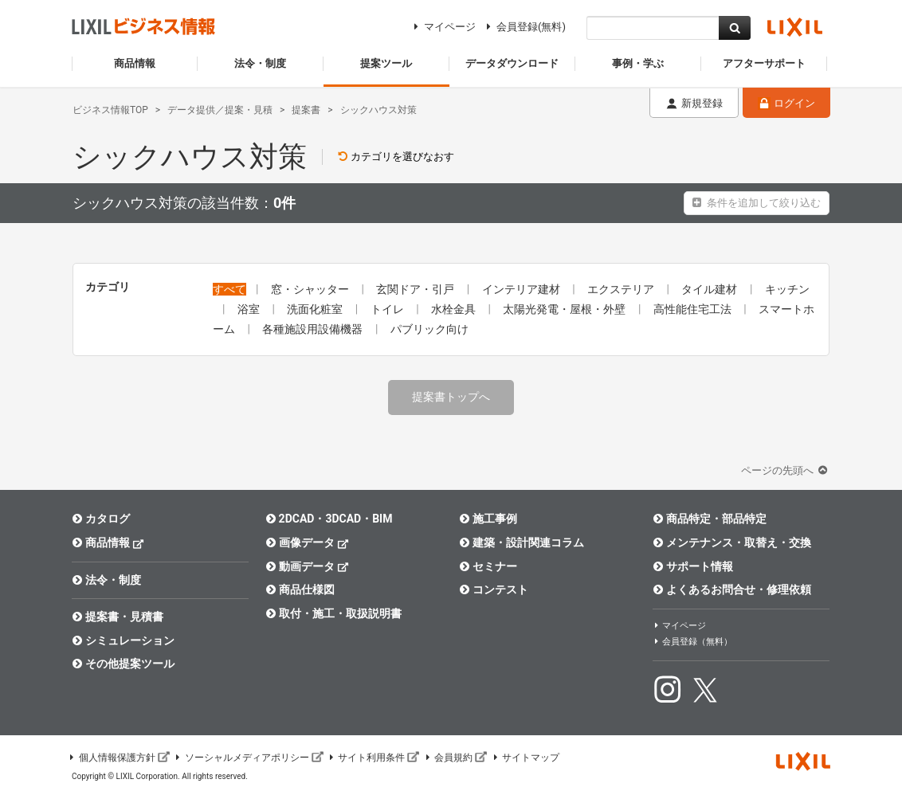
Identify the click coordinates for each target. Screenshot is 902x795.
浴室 (249, 309)
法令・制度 (106, 580)
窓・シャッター (311, 289)
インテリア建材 (522, 289)
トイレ (388, 309)
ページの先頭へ (785, 470)
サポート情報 (693, 566)
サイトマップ (525, 757)
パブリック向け (429, 329)
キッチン (787, 289)
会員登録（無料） (692, 641)
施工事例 (488, 518)
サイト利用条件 (373, 757)
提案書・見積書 (117, 616)
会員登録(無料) (524, 27)
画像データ (307, 542)
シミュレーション (123, 640)
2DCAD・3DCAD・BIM (328, 518)
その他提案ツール (123, 663)
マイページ (443, 27)
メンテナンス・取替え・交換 (732, 542)
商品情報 (108, 542)
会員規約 (455, 757)
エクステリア (622, 289)
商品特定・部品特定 (710, 518)
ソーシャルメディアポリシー (249, 757)
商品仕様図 (300, 589)
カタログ (101, 518)
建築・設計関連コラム (521, 542)
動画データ (307, 566)
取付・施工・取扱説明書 (333, 613)
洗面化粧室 (316, 309)
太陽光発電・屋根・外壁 (565, 309)
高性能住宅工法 (693, 309)
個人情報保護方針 (119, 757)
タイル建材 (710, 289)
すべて (229, 289)
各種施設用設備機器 (313, 329)
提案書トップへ (451, 396)
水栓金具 (454, 309)
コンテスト (493, 589)
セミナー (488, 566)
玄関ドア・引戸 (416, 289)
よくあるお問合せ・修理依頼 (732, 589)
